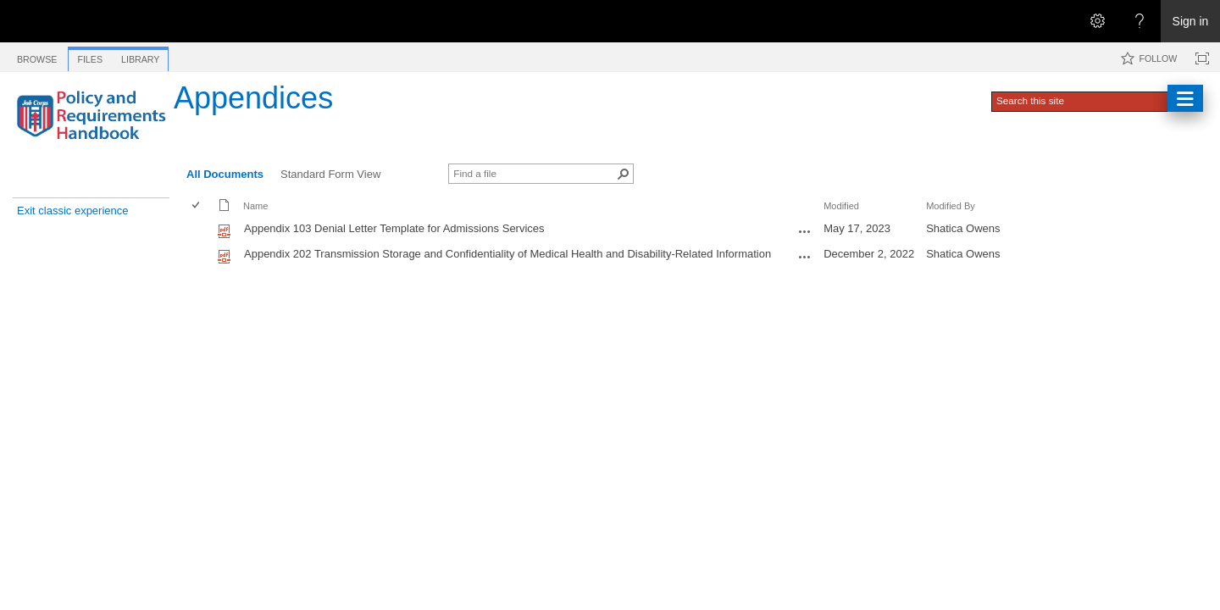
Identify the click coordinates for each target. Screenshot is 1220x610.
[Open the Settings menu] (1097, 21)
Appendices (253, 97)
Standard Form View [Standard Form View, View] (330, 174)
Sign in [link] (1191, 21)
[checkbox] (197, 206)
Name (255, 206)
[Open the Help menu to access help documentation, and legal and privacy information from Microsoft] (1139, 21)
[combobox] (1081, 100)
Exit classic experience (73, 210)
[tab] (37, 56)
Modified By (950, 206)
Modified (841, 206)
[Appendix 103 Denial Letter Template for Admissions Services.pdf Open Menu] (805, 231)
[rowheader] (200, 230)
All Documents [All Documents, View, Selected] (224, 174)
